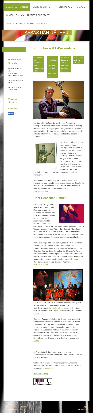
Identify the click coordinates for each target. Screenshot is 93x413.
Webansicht (82, 409)
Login (85, 407)
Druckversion (12, 407)
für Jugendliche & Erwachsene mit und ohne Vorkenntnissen (52, 66)
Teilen (11, 114)
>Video (36, 314)
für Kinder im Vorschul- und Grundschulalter (38, 64)
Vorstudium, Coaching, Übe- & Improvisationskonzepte (65, 64)
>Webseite (49, 368)
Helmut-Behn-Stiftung (55, 308)
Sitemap (23, 407)
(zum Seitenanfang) (40, 191)
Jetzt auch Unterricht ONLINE (78, 60)
